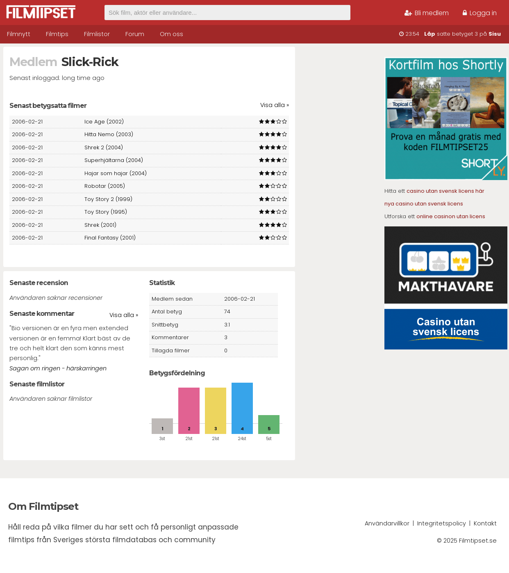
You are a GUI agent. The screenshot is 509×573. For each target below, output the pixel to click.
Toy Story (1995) (105, 212)
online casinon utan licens (450, 216)
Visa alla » (274, 105)
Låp (429, 34)
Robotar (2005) (104, 186)
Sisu (495, 34)
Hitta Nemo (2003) (108, 134)
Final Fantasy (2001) (110, 238)
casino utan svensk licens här (445, 191)
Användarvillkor (387, 523)
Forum (134, 34)
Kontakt (485, 523)
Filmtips (57, 34)
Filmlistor (97, 34)
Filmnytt (18, 34)
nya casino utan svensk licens (423, 204)
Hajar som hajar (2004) (115, 173)
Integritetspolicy (441, 523)
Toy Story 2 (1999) (108, 199)
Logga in (480, 13)
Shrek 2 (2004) (103, 147)
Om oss (171, 34)
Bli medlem (426, 13)
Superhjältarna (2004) (113, 160)
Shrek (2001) (100, 225)
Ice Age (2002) (104, 122)
